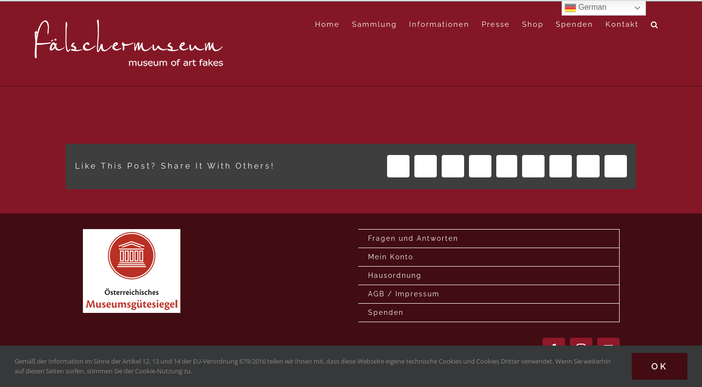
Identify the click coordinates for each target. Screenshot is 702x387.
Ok (659, 366)
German (585, 8)
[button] (655, 24)
